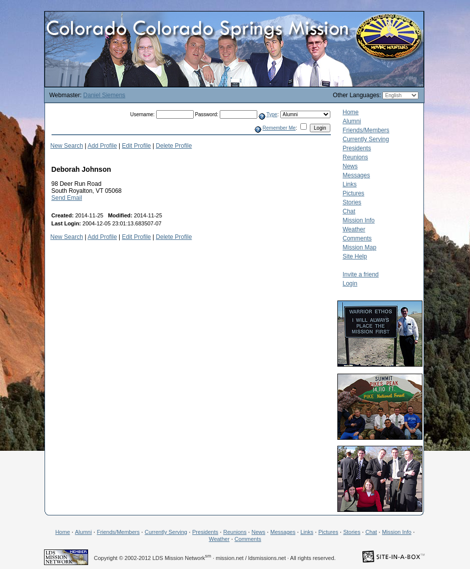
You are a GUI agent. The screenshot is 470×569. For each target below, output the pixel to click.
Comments (357, 238)
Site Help (355, 256)
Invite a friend (361, 274)
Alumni (352, 121)
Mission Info (359, 220)
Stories (352, 202)
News (350, 166)
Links (350, 184)
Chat (349, 211)
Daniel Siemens (104, 95)
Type (271, 114)
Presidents (357, 148)
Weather (354, 229)
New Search (67, 145)
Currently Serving (366, 139)
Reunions (355, 157)
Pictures (353, 193)
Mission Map (359, 247)
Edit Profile (136, 145)
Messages (356, 175)
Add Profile (102, 145)
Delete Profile (174, 145)
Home (351, 112)
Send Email (67, 197)
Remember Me (279, 128)
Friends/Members (366, 130)
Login (350, 283)
